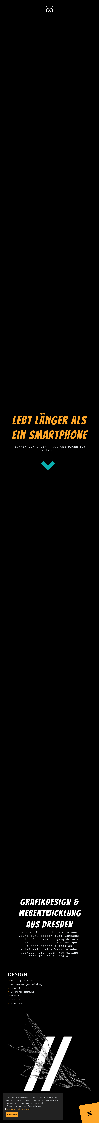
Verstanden (12, 1115)
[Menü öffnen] (89, 1113)
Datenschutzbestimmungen (17, 1109)
